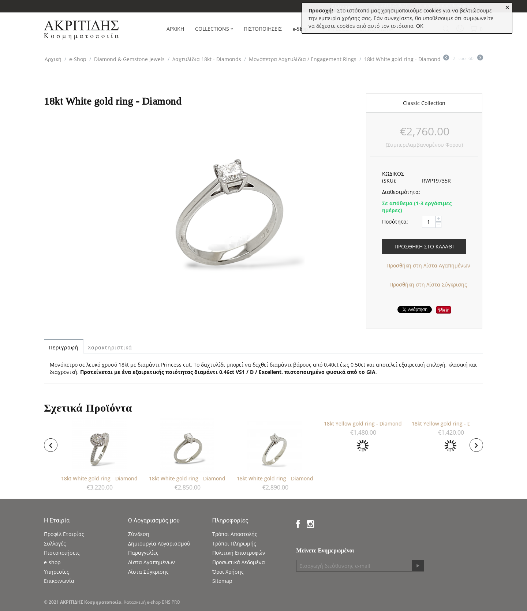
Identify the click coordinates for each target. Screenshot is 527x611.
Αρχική (53, 59)
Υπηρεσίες (56, 571)
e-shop (52, 562)
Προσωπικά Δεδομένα (238, 562)
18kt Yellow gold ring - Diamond (365, 423)
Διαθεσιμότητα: (399, 191)
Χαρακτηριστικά (110, 347)
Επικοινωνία (59, 580)
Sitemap (222, 580)
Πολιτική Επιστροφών (238, 552)
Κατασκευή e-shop (142, 602)
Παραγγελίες (143, 552)
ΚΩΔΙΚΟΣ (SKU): (393, 177)
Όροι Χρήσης (228, 571)
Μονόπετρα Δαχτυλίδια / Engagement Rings (302, 59)
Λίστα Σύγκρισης (148, 571)
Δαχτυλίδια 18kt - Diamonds (206, 59)
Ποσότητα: (395, 221)
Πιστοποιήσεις (62, 552)
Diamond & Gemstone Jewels (129, 59)
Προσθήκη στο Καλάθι (424, 246)
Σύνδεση (138, 534)
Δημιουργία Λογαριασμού (159, 543)
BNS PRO (171, 602)
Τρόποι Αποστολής (234, 534)
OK (419, 25)
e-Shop (77, 59)
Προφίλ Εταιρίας (64, 534)
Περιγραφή (64, 347)
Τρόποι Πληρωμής (234, 543)
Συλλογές (55, 543)
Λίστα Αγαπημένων (151, 562)
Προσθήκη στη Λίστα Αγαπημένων (428, 265)
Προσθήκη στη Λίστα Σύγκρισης (428, 284)
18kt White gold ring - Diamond (101, 478)
